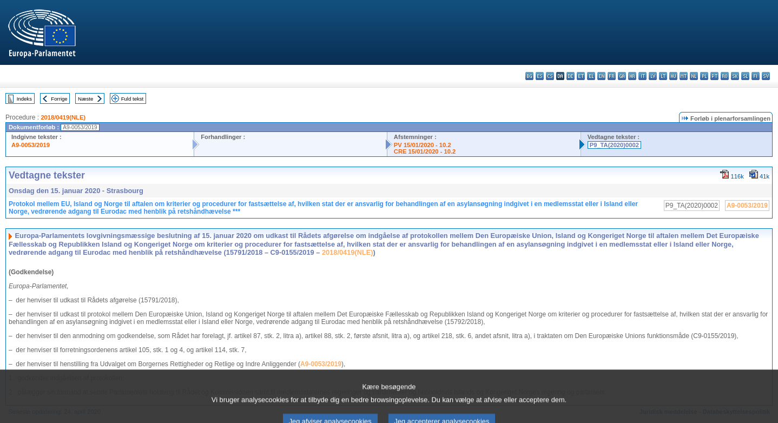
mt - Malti (684, 76)
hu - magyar (673, 76)
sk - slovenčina (735, 76)
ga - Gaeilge (622, 76)
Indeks (24, 99)
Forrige (59, 99)
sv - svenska (766, 76)
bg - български (529, 76)
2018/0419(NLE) (63, 117)
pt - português (714, 76)
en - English (601, 76)
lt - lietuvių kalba (663, 76)
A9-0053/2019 (30, 145)
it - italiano (642, 76)
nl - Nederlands (694, 76)
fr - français (612, 76)
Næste (85, 99)
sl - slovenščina (745, 76)
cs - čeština (550, 76)
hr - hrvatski (632, 76)
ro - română (725, 76)
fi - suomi (755, 76)
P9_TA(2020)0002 (614, 145)
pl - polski (704, 76)
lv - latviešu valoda (653, 76)
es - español (540, 76)
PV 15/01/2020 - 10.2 (422, 145)
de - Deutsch (570, 76)
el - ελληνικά (591, 76)
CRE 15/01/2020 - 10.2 (425, 151)
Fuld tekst (132, 99)
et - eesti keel (581, 76)
